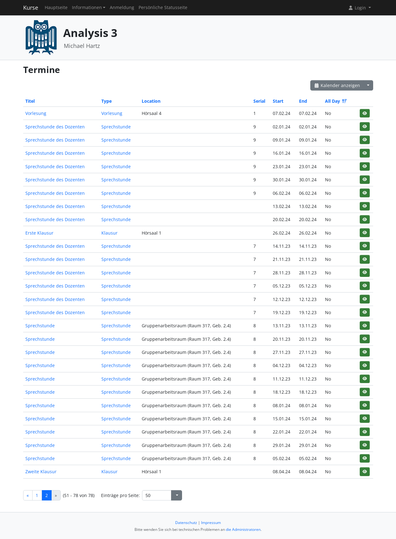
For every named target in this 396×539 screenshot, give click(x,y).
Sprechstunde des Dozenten (55, 127)
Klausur (109, 233)
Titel (30, 101)
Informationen (87, 7)
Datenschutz (186, 522)
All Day (335, 101)
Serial (259, 101)
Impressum (211, 522)
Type (106, 101)
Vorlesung (35, 113)
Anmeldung (122, 7)
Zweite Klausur (41, 471)
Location (151, 101)
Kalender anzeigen (337, 85)
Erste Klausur (39, 233)
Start (278, 101)
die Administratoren (243, 529)
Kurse (30, 7)
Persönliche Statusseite (163, 7)
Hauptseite (56, 7)
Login (357, 8)
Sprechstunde (116, 127)
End (303, 101)
